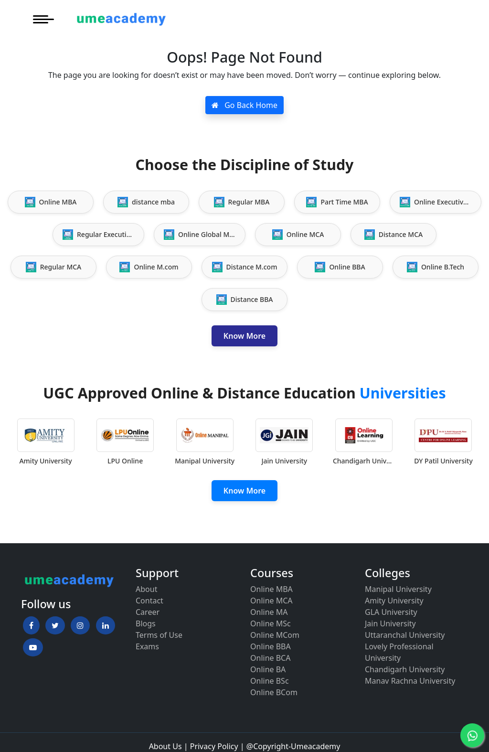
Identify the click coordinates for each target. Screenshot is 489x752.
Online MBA (271, 589)
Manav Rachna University (410, 681)
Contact (149, 600)
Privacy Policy (214, 746)
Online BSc (269, 681)
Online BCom (274, 692)
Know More (244, 336)
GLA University (391, 612)
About (146, 589)
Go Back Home (244, 105)
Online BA (268, 669)
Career (147, 612)
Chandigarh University (405, 669)
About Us (165, 746)
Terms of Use (159, 635)
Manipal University (398, 589)
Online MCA (271, 600)
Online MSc (270, 623)
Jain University (390, 623)
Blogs (146, 623)
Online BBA (270, 646)
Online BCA (270, 658)
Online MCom (274, 635)
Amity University (394, 600)
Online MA (268, 612)
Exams (147, 646)
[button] (31, 625)
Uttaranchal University (405, 635)
